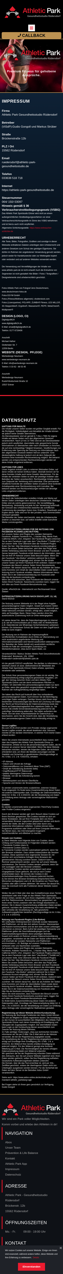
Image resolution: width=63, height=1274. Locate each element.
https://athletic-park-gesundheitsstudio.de (28, 190)
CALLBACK (32, 35)
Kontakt (10, 1158)
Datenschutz (13, 1174)
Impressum (12, 1169)
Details (36, 1257)
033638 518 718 (12, 178)
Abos (8, 1142)
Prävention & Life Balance (22, 1153)
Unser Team (12, 1147)
